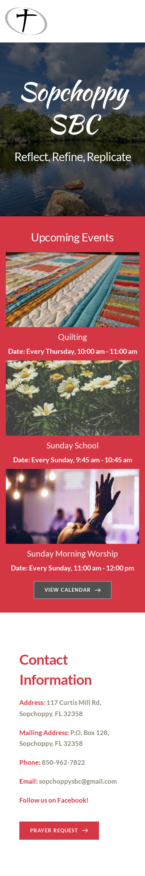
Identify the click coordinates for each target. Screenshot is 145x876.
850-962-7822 (63, 762)
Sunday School (72, 445)
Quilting (72, 336)
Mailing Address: (44, 732)
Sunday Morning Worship (72, 553)
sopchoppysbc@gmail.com (78, 781)
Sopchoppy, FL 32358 (51, 714)
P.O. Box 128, (89, 732)
